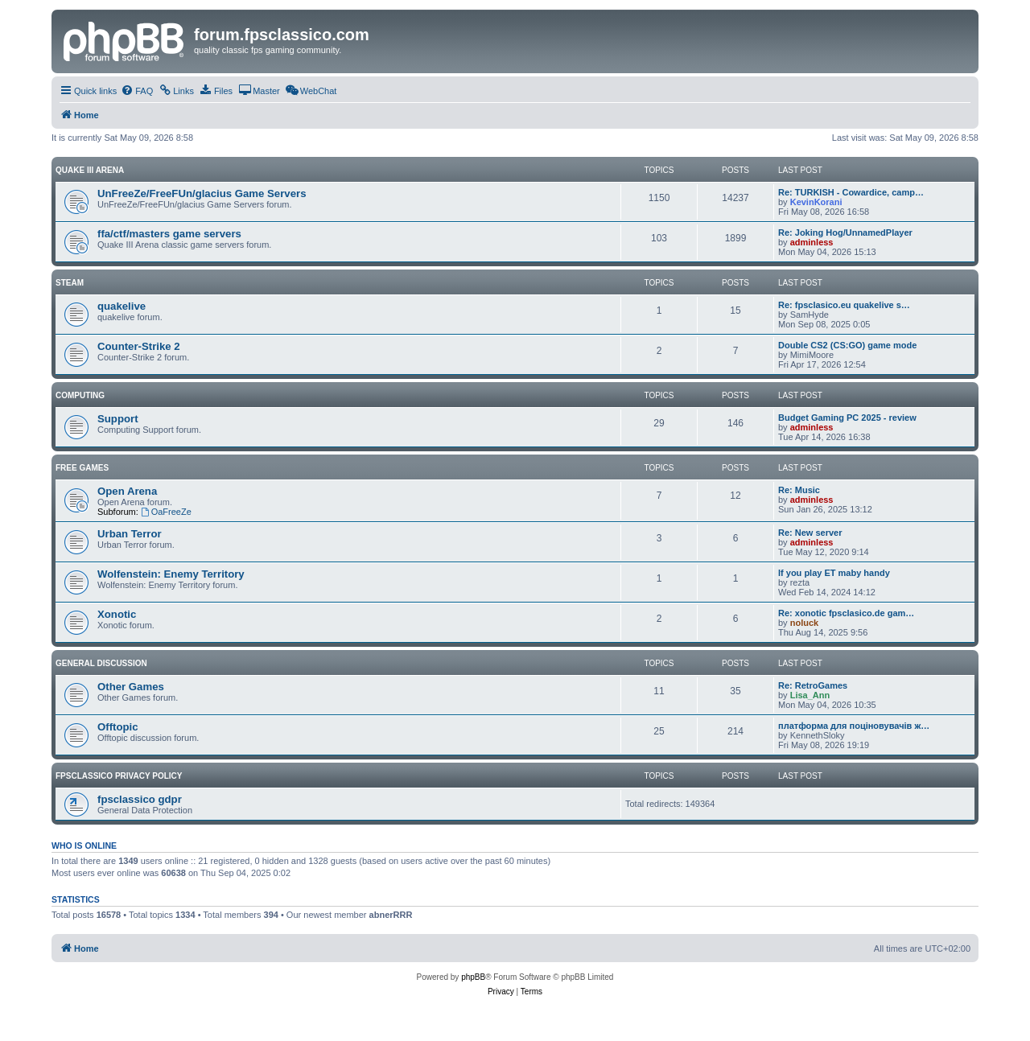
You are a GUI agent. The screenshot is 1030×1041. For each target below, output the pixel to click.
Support (117, 419)
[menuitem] (137, 91)
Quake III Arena (90, 170)
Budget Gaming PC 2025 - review (847, 417)
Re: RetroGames (812, 685)
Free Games (82, 467)
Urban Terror (129, 534)
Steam (70, 282)
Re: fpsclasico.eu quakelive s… (844, 305)
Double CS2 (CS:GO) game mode (847, 345)
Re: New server (810, 532)
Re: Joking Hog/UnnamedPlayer (845, 232)
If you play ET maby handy (834, 573)
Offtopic (117, 727)
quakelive (121, 306)
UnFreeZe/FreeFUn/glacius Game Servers (201, 193)
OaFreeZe (166, 511)
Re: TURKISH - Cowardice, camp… (851, 192)
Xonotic (116, 614)
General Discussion (101, 663)
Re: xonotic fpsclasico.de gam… (846, 613)
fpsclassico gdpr (139, 799)
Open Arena (127, 491)
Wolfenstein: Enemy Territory (171, 574)
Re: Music (799, 490)
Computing (80, 395)
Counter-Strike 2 (138, 346)
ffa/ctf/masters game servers (169, 234)
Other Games (130, 687)
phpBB (473, 977)
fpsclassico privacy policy (119, 775)
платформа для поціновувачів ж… (853, 725)
